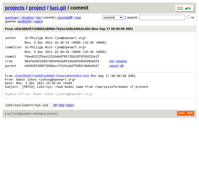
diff (122, 70)
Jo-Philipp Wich (39, 38)
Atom (181, 124)
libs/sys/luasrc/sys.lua (26, 116)
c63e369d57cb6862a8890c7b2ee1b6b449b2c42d (51, 82)
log (38, 17)
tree (78, 17)
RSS (190, 124)
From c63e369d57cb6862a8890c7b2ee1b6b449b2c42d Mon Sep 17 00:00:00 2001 (69, 29)
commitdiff (64, 17)
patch (38, 21)
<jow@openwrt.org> (70, 38)
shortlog (27, 17)
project (37, 8)
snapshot (121, 65)
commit (113, 70)
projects (15, 8)
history (70, 115)
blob (61, 115)
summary (12, 17)
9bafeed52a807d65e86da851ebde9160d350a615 (62, 66)
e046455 (24, 21)
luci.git (58, 8)
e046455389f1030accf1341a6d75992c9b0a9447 (62, 71)
